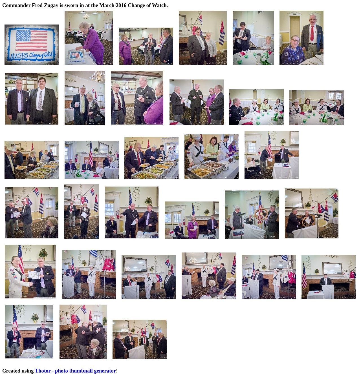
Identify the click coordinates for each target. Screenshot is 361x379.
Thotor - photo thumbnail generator (75, 371)
